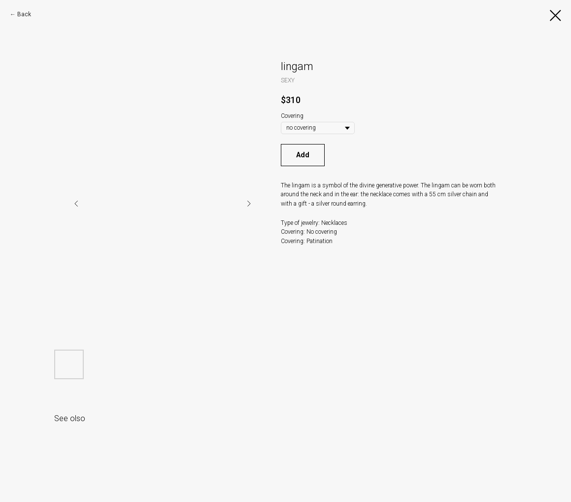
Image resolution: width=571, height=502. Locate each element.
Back (24, 14)
